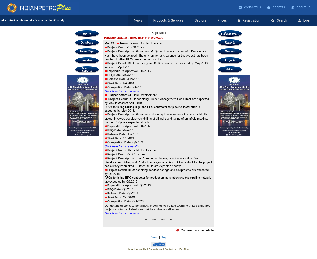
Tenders (230, 51)
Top (164, 237)
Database (87, 42)
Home (87, 33)
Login (304, 20)
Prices (222, 20)
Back (153, 237)
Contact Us (250, 7)
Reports (87, 69)
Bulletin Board (230, 33)
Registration (249, 20)
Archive (87, 60)
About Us (300, 7)
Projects (230, 60)
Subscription (155, 249)
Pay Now (184, 249)
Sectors (200, 20)
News (138, 20)
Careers (276, 7)
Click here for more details (122, 91)
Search (279, 20)
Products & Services (168, 20)
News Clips (87, 51)
